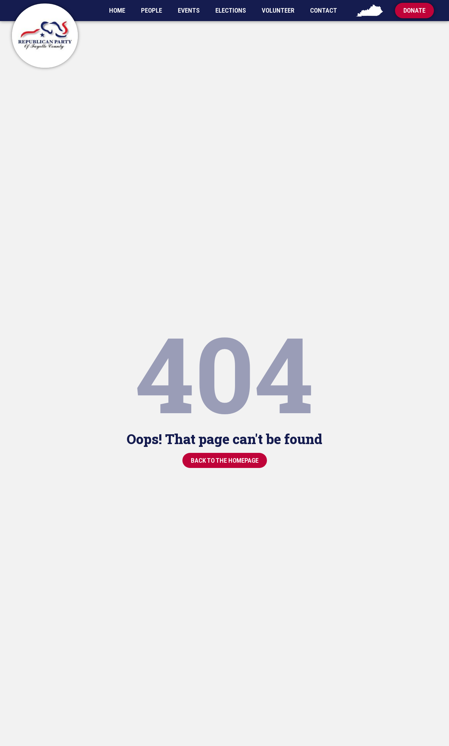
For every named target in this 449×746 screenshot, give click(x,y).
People (151, 10)
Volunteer (278, 10)
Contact (323, 10)
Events (189, 10)
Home (117, 10)
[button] (414, 10)
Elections (230, 10)
